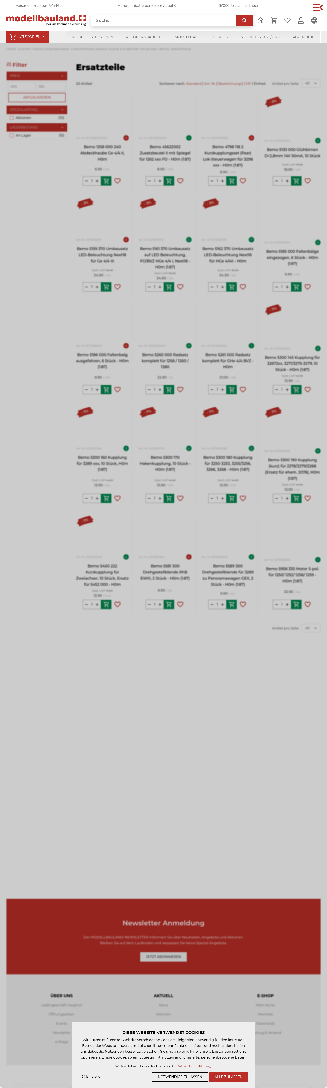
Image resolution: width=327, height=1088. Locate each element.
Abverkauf (303, 37)
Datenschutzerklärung (194, 1066)
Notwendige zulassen (180, 1077)
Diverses (219, 37)
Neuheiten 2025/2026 (260, 37)
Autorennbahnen (144, 37)
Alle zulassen (229, 1077)
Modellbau (186, 37)
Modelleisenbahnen (92, 37)
